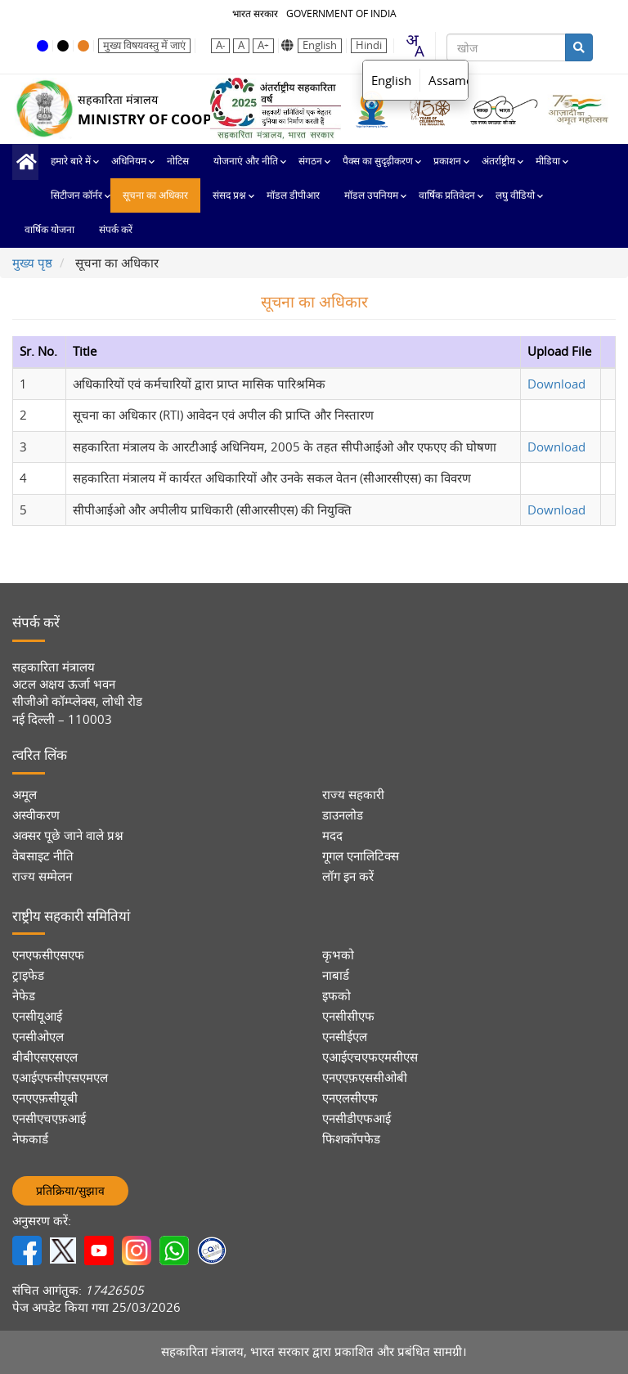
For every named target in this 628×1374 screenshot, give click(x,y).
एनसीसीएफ (348, 1016)
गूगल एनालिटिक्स (360, 856)
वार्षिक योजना (49, 230)
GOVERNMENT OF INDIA (341, 13)
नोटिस (178, 161)
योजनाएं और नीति (245, 161)
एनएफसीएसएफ (48, 955)
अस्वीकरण (36, 815)
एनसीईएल (344, 1036)
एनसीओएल (38, 1036)
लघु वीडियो (515, 195)
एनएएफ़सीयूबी (45, 1098)
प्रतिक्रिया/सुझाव (70, 1190)
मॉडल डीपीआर (293, 195)
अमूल (24, 794)
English (320, 45)
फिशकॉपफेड (351, 1139)
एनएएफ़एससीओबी (364, 1077)
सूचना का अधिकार (155, 195)
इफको (336, 996)
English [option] (391, 80)
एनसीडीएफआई (356, 1118)
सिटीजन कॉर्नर (76, 195)
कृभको (338, 955)
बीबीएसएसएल (45, 1057)
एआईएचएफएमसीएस (370, 1057)
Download (556, 383)
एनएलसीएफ (350, 1098)
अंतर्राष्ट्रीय (498, 161)
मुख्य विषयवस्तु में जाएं (144, 45)
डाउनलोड (342, 815)
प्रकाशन (447, 161)
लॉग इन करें (348, 876)
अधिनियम (128, 161)
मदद (332, 835)
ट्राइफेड (28, 975)
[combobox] (415, 46)
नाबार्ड (335, 975)
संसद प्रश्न (229, 195)
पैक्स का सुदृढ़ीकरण (378, 161)
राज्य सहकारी (353, 794)
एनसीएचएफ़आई (49, 1118)
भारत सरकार (255, 13)
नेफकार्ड (30, 1139)
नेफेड (23, 996)
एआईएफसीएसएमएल (60, 1077)
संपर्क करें (115, 230)
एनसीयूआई (37, 1016)
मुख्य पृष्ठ (25, 162)
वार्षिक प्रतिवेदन (447, 195)
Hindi (369, 45)
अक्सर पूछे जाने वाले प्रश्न (67, 835)
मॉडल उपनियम (371, 195)
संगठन (310, 161)
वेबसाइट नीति (43, 856)
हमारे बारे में (71, 161)
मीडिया (548, 161)
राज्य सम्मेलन (42, 876)
